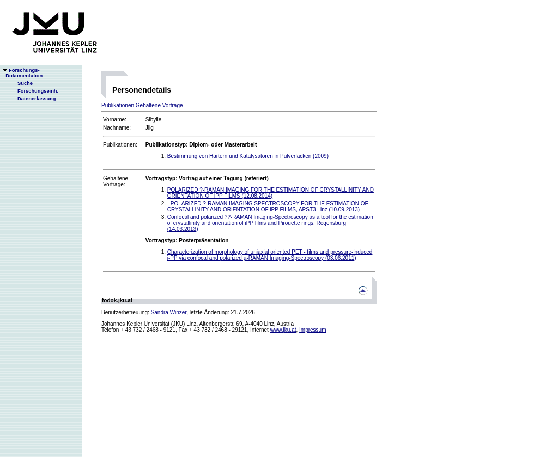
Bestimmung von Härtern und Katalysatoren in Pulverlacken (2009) (248, 156)
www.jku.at (283, 330)
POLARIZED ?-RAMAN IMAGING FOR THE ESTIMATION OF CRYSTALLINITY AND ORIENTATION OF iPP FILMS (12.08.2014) (270, 193)
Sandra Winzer (169, 312)
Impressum (312, 330)
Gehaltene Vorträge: (115, 181)
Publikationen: (120, 145)
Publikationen (117, 105)
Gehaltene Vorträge (159, 105)
